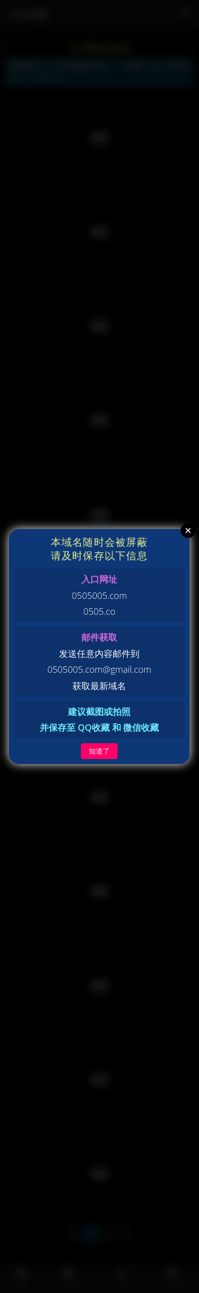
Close (188, 530)
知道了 (99, 751)
